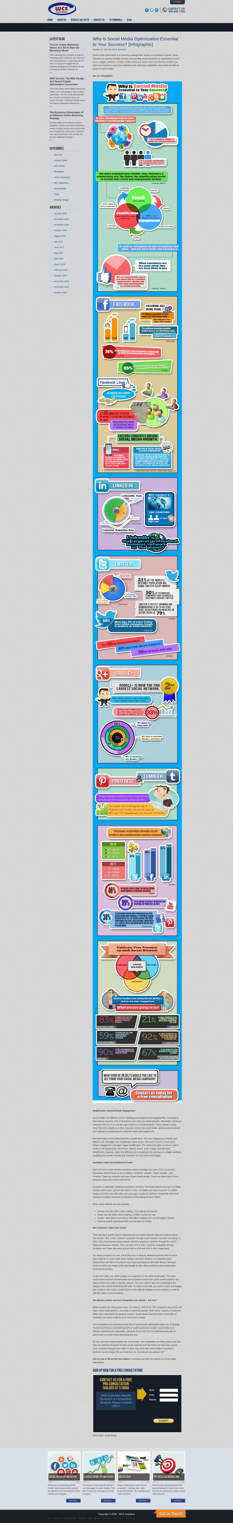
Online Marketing (62, 177)
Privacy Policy (118, 1518)
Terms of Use (130, 1518)
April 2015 (58, 258)
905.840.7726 (177, 11)
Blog (90, 1518)
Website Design (61, 200)
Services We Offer (69, 1518)
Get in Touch (171, 1513)
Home (49, 1518)
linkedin (157, 10)
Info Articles (59, 166)
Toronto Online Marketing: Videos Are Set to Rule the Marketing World (64, 47)
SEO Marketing (61, 183)
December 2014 (61, 281)
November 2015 (61, 225)
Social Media (110, 1435)
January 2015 (60, 275)
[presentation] (171, 1409)
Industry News (60, 160)
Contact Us (176, 8)
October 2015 (60, 230)
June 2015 (59, 247)
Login (177, 1)
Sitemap (97, 1518)
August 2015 (60, 236)
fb (147, 10)
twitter (152, 10)
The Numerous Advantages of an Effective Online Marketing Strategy (66, 115)
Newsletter (59, 171)
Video (56, 194)
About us (58, 154)
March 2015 (59, 264)
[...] (51, 72)
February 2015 (61, 270)
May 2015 (58, 253)
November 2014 (61, 287)
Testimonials (106, 1518)
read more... (73, 1500)
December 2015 (61, 219)
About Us (57, 1518)
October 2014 (60, 292)
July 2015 (58, 241)
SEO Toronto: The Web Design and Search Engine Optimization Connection (67, 81)
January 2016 (60, 213)
